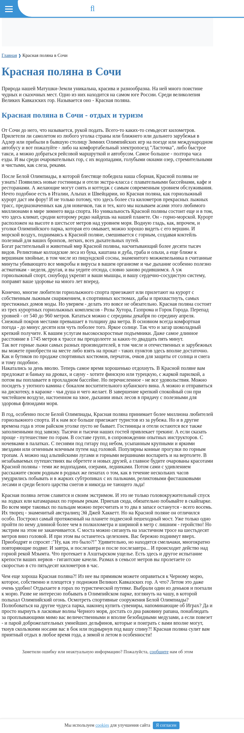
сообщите (159, 651)
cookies (102, 725)
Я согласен (166, 725)
